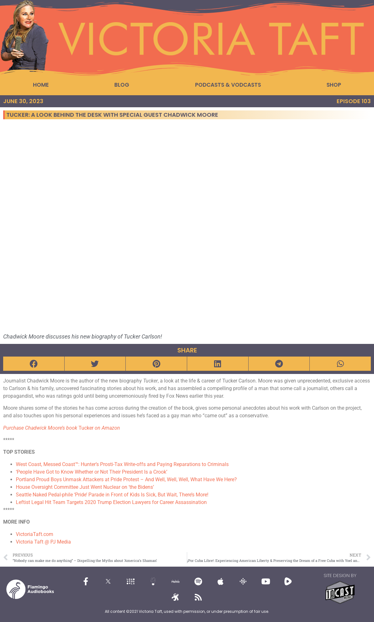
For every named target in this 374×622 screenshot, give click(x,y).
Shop (333, 85)
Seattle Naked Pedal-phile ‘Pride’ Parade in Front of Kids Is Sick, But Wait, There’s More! (112, 495)
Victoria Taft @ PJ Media (43, 542)
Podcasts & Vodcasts (228, 85)
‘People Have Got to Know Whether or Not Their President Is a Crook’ (91, 472)
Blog (121, 85)
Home (41, 85)
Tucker (61, 428)
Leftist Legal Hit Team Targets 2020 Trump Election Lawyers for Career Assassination (111, 502)
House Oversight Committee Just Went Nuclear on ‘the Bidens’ (85, 487)
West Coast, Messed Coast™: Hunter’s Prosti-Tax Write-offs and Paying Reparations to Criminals (122, 464)
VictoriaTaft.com (34, 534)
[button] (33, 364)
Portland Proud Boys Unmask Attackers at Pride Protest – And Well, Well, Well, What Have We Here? (126, 479)
